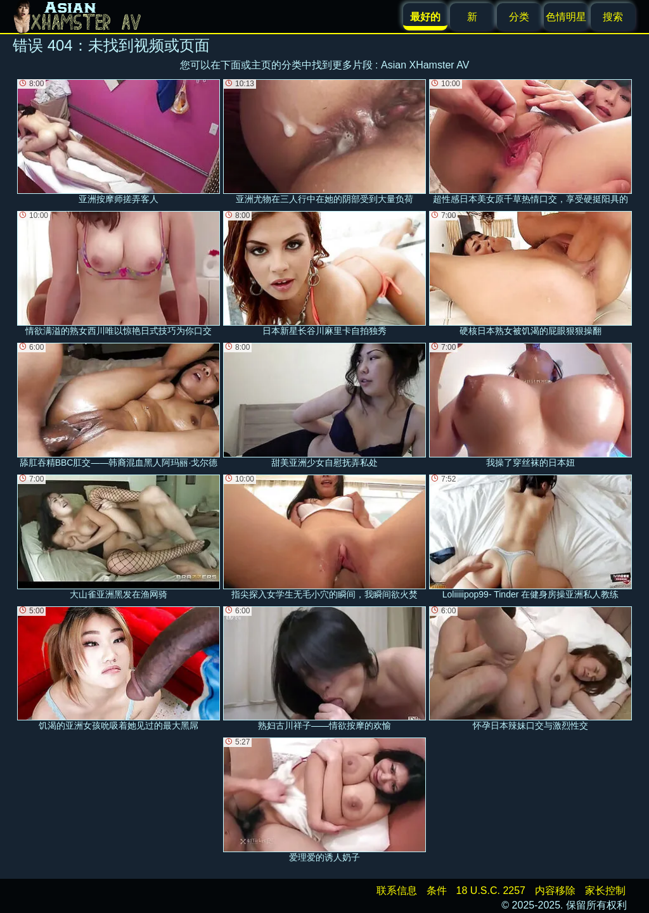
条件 (437, 890)
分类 (519, 16)
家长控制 (605, 890)
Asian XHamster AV (425, 65)
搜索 (613, 16)
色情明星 (566, 16)
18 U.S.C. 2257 (490, 890)
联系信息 (396, 890)
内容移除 (555, 890)
